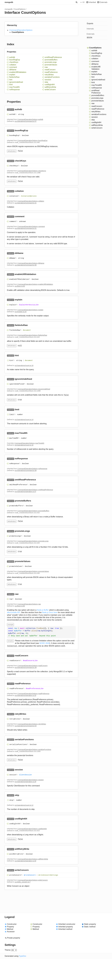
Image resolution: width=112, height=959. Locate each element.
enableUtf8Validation (17, 72)
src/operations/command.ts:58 (26, 470)
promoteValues (51, 65)
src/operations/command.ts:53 (26, 726)
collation (12, 65)
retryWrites (49, 75)
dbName (12, 70)
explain (12, 75)
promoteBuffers (51, 60)
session (48, 80)
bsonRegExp (14, 60)
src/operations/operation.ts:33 (25, 695)
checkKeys (13, 62)
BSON (89, 38)
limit (11, 85)
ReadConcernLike (30, 661)
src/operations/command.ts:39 (26, 667)
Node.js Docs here (49, 612)
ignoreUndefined (16, 82)
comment (13, 67)
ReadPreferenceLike (34, 689)
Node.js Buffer (43, 610)
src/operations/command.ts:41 (26, 203)
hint (10, 80)
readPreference (51, 72)
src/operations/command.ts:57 (26, 121)
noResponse (14, 90)
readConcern (50, 70)
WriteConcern (30, 875)
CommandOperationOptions (20, 30)
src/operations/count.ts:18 (24, 365)
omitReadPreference (53, 57)
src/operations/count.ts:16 (24, 445)
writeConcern (50, 90)
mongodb (9, 2)
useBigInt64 (50, 85)
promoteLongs (51, 62)
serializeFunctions (52, 77)
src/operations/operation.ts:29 (25, 782)
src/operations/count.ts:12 (24, 805)
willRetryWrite (50, 87)
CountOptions (19, 9)
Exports (90, 23)
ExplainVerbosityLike (29, 305)
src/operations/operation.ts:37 (25, 491)
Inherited (92, 2)
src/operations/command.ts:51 (26, 228)
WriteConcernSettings (48, 875)
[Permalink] (24, 109)
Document (27, 330)
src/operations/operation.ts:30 (25, 861)
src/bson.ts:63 (20, 286)
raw (46, 67)
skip (46, 82)
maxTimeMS (14, 87)
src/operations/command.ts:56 (26, 265)
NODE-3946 (44, 643)
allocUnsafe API (13, 612)
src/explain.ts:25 (20, 312)
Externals (103, 2)
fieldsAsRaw (14, 77)
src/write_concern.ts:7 (23, 882)
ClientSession (25, 775)
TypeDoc (22, 956)
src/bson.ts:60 (20, 606)
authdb (12, 57)
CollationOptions (29, 196)
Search (76, 2)
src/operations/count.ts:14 (24, 419)
